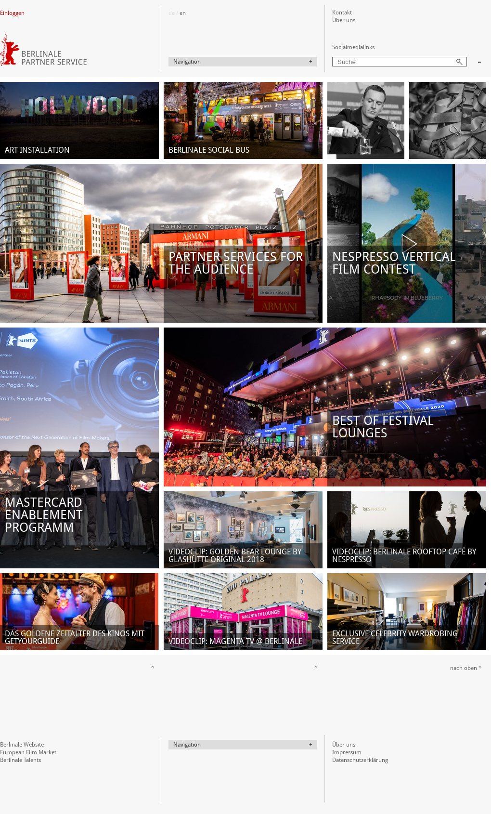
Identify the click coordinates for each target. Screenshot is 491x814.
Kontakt (342, 12)
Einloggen (12, 13)
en (183, 13)
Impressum (347, 752)
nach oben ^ (465, 668)
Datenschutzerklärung (360, 760)
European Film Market (28, 752)
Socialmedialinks (353, 47)
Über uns (343, 20)
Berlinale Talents (20, 760)
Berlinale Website (22, 744)
